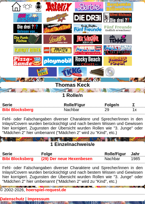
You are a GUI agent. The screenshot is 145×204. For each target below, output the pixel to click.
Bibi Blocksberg (17, 109)
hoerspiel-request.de (46, 190)
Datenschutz (12, 199)
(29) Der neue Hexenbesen (67, 158)
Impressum (38, 199)
